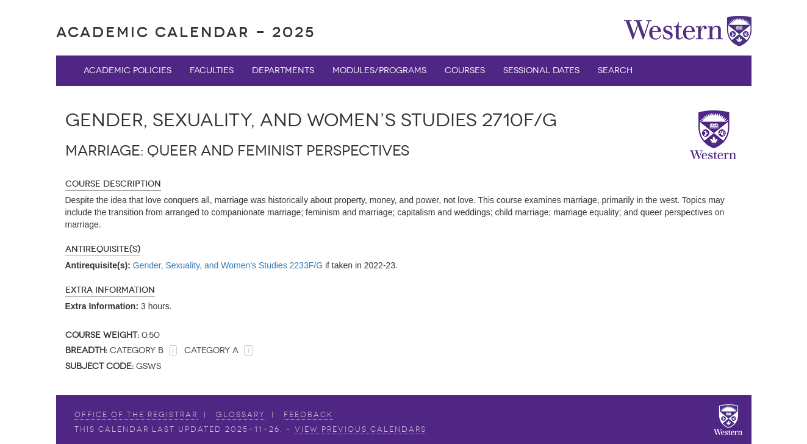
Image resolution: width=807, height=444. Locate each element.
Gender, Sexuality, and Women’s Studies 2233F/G (228, 265)
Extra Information (110, 290)
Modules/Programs (379, 70)
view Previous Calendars (360, 429)
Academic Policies (127, 70)
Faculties (212, 70)
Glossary (240, 414)
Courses (465, 70)
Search (615, 70)
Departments (283, 70)
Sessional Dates (541, 70)
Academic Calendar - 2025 (185, 32)
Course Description (113, 184)
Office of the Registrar (136, 414)
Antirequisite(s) (102, 249)
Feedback (308, 414)
